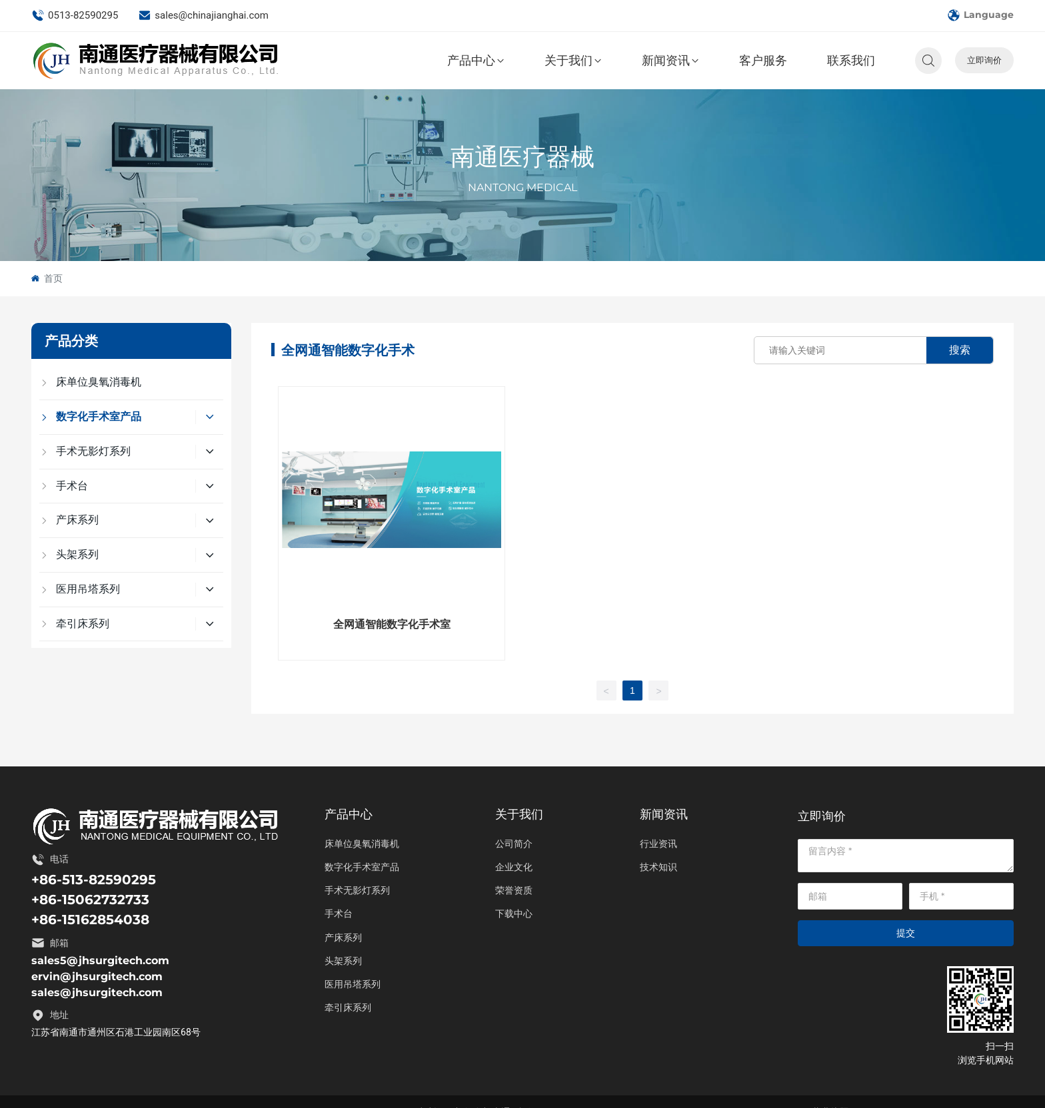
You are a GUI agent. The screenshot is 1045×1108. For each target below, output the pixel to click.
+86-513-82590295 (93, 880)
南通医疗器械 (522, 157)
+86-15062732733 (90, 900)
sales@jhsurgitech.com (97, 992)
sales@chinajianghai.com (203, 15)
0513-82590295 (74, 15)
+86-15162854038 (90, 920)
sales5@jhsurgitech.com (100, 960)
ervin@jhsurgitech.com (97, 976)
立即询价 (984, 60)
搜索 (959, 350)
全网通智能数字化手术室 (392, 624)
